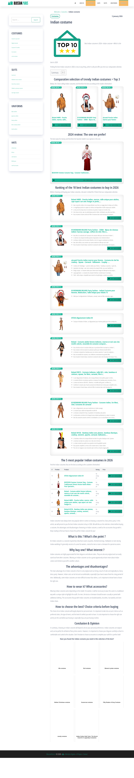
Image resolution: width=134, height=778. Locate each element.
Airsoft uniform (14, 129)
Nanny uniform (14, 120)
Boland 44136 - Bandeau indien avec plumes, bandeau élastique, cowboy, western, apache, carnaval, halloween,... (94, 434)
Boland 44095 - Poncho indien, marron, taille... (59, 119)
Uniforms (114, 3)
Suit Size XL (14, 75)
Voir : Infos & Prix (62, 125)
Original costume (15, 43)
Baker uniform (14, 111)
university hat (14, 157)
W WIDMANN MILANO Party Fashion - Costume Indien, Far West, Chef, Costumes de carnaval (94, 404)
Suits (106, 3)
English (123, 3)
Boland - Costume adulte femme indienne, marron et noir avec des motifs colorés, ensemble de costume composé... (95, 343)
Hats (99, 3)
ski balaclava (14, 148)
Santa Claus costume (16, 84)
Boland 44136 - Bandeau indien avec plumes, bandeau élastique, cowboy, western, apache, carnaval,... (78, 511)
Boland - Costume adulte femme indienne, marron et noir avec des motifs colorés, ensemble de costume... (78, 493)
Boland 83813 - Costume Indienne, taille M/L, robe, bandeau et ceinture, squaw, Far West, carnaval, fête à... (94, 373)
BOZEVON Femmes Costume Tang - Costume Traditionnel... (71, 173)
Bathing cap (14, 161)
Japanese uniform (15, 116)
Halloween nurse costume (17, 79)
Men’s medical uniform (16, 125)
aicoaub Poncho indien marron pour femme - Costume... (110, 119)
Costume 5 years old (15, 39)
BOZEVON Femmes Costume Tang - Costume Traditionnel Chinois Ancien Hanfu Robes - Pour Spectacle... (78, 484)
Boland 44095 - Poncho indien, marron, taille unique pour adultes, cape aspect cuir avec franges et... (78, 502)
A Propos (79, 754)
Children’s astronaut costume (17, 88)
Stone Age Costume (15, 93)
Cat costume (14, 52)
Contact (85, 754)
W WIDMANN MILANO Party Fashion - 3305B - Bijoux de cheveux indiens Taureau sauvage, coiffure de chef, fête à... (94, 231)
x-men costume (15, 56)
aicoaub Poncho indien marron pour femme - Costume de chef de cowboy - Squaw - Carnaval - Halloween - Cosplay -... (95, 261)
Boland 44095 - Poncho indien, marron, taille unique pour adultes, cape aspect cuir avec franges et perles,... (95, 200)
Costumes (92, 3)
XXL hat (13, 152)
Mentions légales (70, 754)
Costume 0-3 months (16, 47)
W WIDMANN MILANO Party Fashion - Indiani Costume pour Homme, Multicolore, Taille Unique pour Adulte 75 (93, 292)
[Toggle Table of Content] (61, 72)
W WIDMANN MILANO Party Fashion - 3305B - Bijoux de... (86, 119)
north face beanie (15, 165)
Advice (83, 3)
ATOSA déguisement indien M (82, 318)
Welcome (57, 12)
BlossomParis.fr (51, 754)
